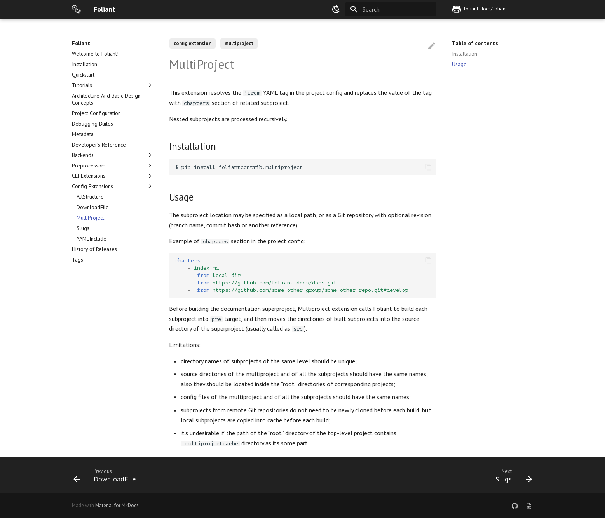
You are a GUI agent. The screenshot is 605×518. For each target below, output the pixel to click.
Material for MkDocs (117, 505)
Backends (112, 155)
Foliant (81, 43)
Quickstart (83, 74)
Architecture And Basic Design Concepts (106, 99)
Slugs (83, 228)
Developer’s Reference (99, 144)
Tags (77, 259)
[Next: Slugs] (511, 475)
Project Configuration (96, 113)
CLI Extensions (112, 175)
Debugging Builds (92, 123)
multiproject (239, 43)
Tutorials (112, 85)
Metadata (83, 134)
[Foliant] (76, 9)
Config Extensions (112, 186)
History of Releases (94, 249)
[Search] (390, 9)
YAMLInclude (91, 238)
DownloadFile (93, 207)
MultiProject (90, 217)
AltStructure (90, 196)
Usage (459, 64)
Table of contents (475, 43)
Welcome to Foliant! (95, 53)
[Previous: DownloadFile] (107, 475)
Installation (84, 64)
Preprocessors (112, 165)
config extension (192, 43)
